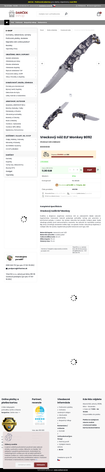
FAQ (12, 22)
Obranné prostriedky (14, 114)
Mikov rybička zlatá (80, 299)
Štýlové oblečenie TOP (14, 71)
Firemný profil (64, 442)
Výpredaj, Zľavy (11, 49)
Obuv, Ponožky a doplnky (15, 77)
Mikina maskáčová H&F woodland (26, 238)
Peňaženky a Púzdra (13, 111)
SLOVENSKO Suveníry (13, 146)
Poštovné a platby (66, 407)
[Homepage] (6, 22)
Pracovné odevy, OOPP (14, 74)
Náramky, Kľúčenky (13, 142)
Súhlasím (41, 465)
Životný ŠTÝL (10, 168)
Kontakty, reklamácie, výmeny (18, 35)
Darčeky (9, 159)
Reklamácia (42, 22)
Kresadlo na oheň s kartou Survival (25, 216)
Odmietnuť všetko (24, 465)
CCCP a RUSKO (12, 149)
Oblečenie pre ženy (13, 61)
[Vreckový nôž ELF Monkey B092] (70, 63)
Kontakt (62, 431)
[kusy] (73, 170)
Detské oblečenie (12, 58)
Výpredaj (9, 175)
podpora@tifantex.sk (17, 268)
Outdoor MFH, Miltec (13, 127)
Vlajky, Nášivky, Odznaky (15, 139)
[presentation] (42, 63)
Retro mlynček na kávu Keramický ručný (26, 193)
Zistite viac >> (15, 412)
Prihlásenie (82, 6)
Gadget (9, 171)
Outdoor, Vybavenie (13, 124)
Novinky (9, 45)
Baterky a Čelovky (12, 118)
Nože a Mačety (11, 121)
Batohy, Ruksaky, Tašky (14, 108)
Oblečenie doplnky (13, 67)
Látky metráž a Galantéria (15, 96)
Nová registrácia (95, 6)
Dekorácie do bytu (13, 92)
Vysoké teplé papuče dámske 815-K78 (53, 367)
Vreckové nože (66, 30)
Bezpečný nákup (30, 22)
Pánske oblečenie (12, 64)
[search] (66, 14)
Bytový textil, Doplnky (14, 89)
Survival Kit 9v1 (78, 370)
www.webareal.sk (61, 470)
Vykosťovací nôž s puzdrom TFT (54, 299)
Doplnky (9, 162)
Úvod (42, 30)
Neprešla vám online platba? (18, 42)
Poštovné (19, 22)
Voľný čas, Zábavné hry (14, 165)
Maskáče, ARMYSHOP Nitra (15, 105)
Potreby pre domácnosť (15, 86)
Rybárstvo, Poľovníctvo (14, 130)
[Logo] (18, 14)
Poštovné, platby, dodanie (17, 38)
